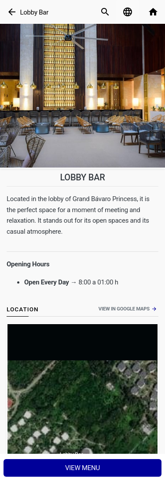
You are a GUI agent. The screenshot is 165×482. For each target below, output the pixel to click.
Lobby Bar (34, 12)
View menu (82, 468)
